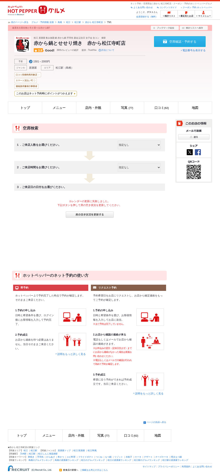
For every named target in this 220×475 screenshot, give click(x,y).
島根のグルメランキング (40, 460)
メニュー (59, 108)
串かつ (61, 457)
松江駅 (78, 22)
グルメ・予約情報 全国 (43, 22)
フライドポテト (85, 457)
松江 (68, 22)
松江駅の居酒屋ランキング (175, 460)
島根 (60, 22)
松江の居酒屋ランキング (119, 460)
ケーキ (138, 457)
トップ (25, 108)
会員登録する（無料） (147, 16)
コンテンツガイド (168, 7)
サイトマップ (149, 466)
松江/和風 (92, 450)
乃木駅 (23, 453)
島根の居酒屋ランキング (66, 460)
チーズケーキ (161, 457)
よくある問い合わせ (143, 7)
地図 (195, 108)
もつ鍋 (108, 457)
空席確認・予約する (182, 41)
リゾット (118, 457)
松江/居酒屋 (79, 450)
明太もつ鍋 (176, 457)
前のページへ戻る (19, 22)
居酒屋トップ (64, 450)
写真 (127, 108)
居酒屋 (33, 67)
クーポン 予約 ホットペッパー (197, 7)
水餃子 (129, 457)
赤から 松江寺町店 (94, 22)
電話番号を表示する (194, 50)
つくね (99, 457)
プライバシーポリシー (168, 466)
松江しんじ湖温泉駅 (48, 453)
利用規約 (186, 466)
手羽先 (40, 457)
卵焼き (31, 457)
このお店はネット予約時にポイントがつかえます (44, 93)
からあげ (50, 457)
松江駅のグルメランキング (147, 460)
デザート (148, 457)
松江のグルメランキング (93, 460)
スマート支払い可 (24, 80)
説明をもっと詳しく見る (71, 354)
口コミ (161, 108)
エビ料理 (71, 457)
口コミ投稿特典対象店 (26, 75)
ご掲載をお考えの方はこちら (94, 470)
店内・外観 (93, 108)
